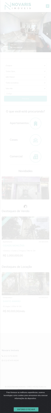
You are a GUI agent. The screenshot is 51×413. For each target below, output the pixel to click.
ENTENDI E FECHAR (26, 409)
